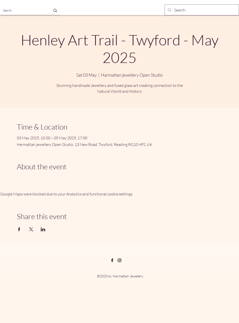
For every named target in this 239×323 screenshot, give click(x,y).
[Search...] (21, 10)
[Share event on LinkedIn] (43, 229)
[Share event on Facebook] (19, 229)
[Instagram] (119, 260)
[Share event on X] (31, 229)
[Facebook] (112, 260)
